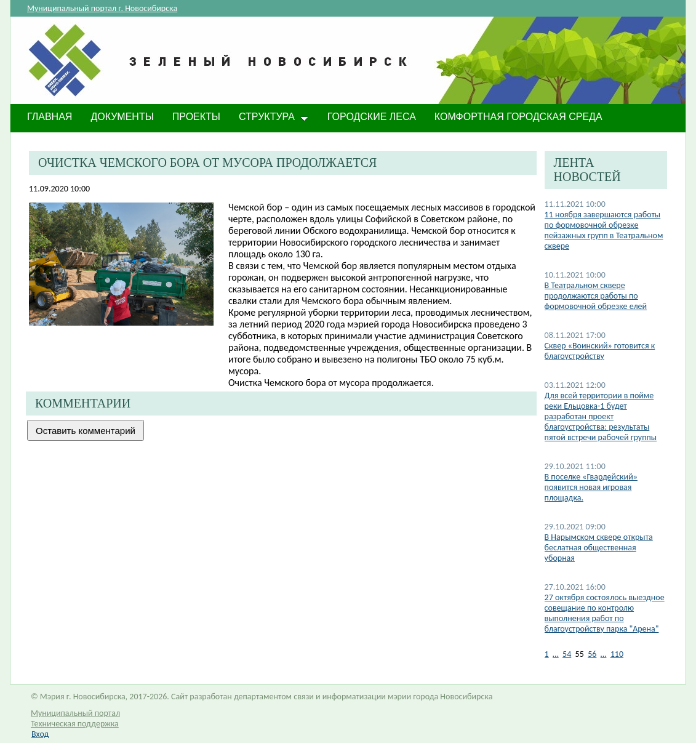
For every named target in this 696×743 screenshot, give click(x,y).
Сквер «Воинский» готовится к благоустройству (600, 350)
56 (592, 654)
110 (616, 654)
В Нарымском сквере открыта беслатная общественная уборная (599, 547)
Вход (40, 734)
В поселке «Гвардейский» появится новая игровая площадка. (591, 487)
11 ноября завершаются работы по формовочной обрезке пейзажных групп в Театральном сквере (604, 230)
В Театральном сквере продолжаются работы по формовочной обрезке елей (596, 295)
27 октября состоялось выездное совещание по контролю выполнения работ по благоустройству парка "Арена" (605, 613)
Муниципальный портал (75, 713)
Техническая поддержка (75, 723)
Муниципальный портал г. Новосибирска (102, 8)
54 (566, 654)
